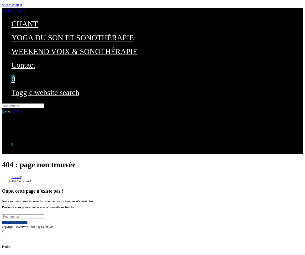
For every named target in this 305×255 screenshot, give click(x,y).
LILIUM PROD (13, 11)
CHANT (17, 121)
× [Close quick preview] (3, 231)
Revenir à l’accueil (14, 222)
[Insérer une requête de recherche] (23, 105)
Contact (16, 139)
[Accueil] (16, 177)
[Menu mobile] (14, 112)
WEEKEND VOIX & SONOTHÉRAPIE (39, 133)
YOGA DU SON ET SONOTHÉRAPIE (38, 127)
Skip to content (12, 5)
